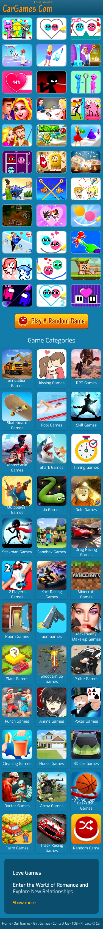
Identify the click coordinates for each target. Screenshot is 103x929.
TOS (75, 923)
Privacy (85, 923)
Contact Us (61, 923)
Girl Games (41, 923)
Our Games (22, 923)
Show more (24, 903)
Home (6, 923)
